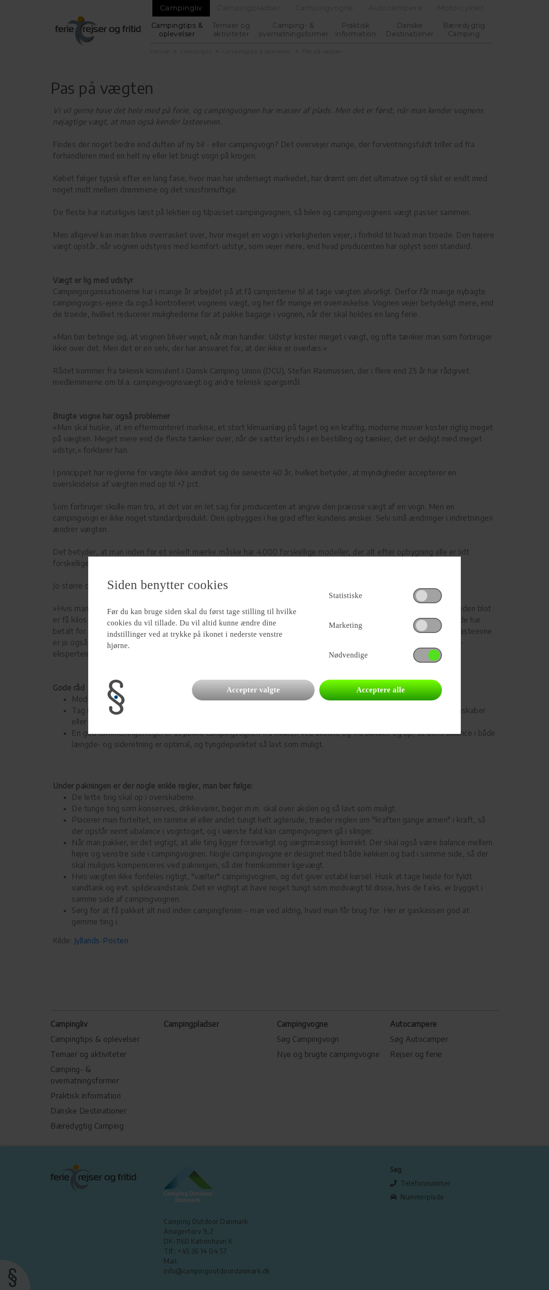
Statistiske (345, 595)
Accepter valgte (253, 690)
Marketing (345, 625)
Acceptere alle (380, 690)
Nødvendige (348, 655)
